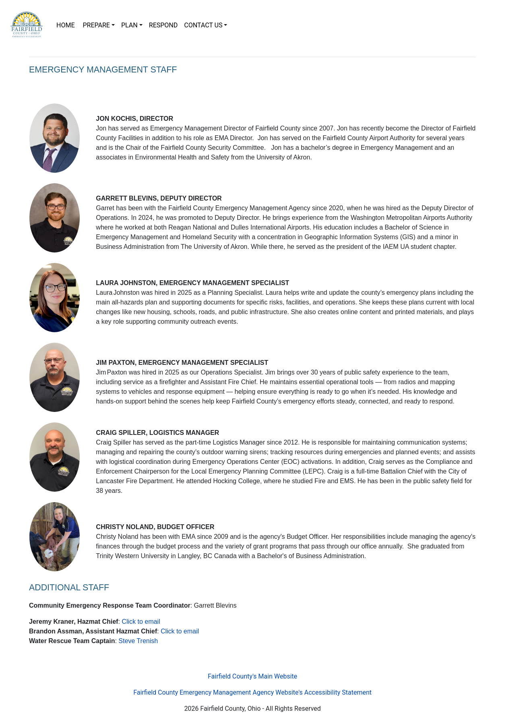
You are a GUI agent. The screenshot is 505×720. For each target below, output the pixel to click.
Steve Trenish (138, 640)
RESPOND (163, 25)
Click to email (141, 621)
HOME (67, 24)
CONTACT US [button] (203, 25)
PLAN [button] (129, 25)
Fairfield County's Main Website (252, 676)
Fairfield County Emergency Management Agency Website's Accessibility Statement (252, 692)
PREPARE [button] (96, 25)
